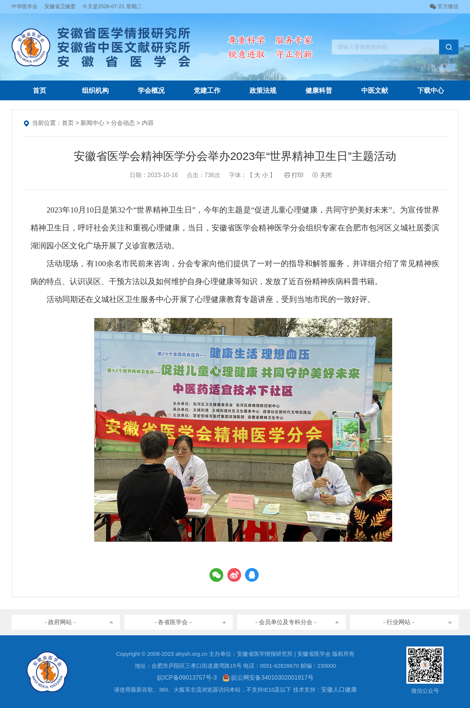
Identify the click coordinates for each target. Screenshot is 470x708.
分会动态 (123, 123)
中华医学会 (25, 6)
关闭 (321, 175)
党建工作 (207, 90)
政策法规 (263, 90)
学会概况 (151, 90)
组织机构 (95, 90)
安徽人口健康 (339, 689)
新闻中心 (92, 123)
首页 (39, 90)
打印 (294, 175)
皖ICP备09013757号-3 (187, 677)
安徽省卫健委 (60, 6)
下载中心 (430, 90)
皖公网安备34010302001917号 (268, 677)
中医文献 (374, 90)
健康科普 (318, 90)
